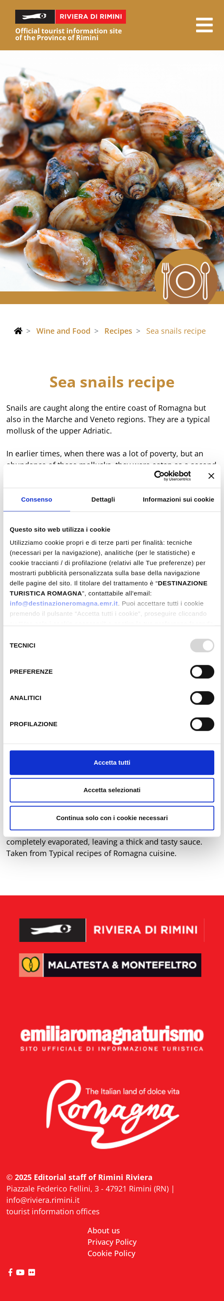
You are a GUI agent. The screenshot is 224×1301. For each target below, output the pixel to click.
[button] (204, 25)
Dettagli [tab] (103, 499)
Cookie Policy (111, 1253)
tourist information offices (53, 1211)
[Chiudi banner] (211, 476)
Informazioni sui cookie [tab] (178, 499)
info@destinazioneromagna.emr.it (64, 603)
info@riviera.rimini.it (42, 1200)
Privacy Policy (112, 1242)
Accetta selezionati (111, 789)
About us (103, 1230)
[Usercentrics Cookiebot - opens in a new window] (154, 475)
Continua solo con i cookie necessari (112, 817)
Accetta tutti (112, 762)
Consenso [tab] (36, 499)
